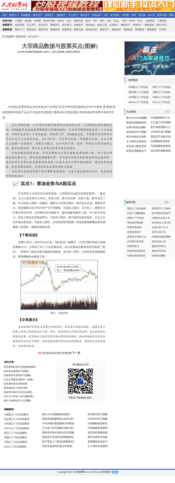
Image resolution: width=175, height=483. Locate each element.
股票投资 (55, 29)
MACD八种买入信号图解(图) (18, 396)
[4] (51, 353)
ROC (140, 20)
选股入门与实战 (161, 92)
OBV (101, 20)
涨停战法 (90, 25)
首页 (4, 15)
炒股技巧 (49, 15)
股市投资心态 (159, 241)
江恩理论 (162, 21)
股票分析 (78, 29)
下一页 (76, 353)
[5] (54, 353)
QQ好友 (45, 52)
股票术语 (43, 29)
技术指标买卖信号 (161, 213)
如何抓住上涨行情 (161, 222)
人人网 (52, 52)
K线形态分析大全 (161, 218)
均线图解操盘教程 (161, 146)
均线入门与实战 (161, 97)
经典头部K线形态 (136, 255)
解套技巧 (125, 25)
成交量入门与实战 (138, 92)
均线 (133, 15)
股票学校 (21, 36)
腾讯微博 (37, 52)
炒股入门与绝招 (135, 218)
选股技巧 (61, 15)
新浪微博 (29, 52)
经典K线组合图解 (136, 127)
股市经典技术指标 (136, 136)
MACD (151, 15)
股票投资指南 (134, 227)
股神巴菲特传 (159, 251)
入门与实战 (138, 102)
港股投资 (116, 29)
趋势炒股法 (133, 246)
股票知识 (31, 29)
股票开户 (104, 29)
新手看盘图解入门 (161, 127)
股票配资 (140, 29)
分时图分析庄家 (135, 241)
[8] (66, 353)
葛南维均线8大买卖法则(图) (18, 392)
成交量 (141, 15)
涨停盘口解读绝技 (136, 146)
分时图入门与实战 (138, 97)
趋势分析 (78, 21)
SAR (124, 20)
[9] (70, 353)
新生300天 (161, 25)
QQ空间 (20, 52)
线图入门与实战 (138, 87)
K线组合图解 (158, 255)
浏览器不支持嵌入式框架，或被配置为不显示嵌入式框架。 (59, 432)
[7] (62, 353)
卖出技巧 (85, 15)
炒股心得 (102, 25)
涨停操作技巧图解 (136, 132)
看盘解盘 (26, 15)
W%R (132, 20)
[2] (43, 353)
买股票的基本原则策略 (15, 383)
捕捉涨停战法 (159, 246)
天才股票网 (8, 36)
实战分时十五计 (160, 227)
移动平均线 (49, 21)
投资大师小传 (159, 232)
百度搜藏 (60, 52)
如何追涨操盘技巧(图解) (16, 371)
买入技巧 (73, 15)
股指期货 (151, 29)
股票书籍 (162, 15)
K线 (106, 15)
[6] (58, 353)
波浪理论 (150, 21)
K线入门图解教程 (136, 213)
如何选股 (19, 25)
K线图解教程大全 (160, 117)
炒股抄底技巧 (134, 232)
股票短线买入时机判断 (15, 388)
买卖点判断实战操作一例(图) (18, 379)
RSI (95, 20)
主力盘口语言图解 (161, 122)
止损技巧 (114, 25)
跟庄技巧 (37, 15)
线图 (18, 21)
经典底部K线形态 (136, 251)
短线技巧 (78, 25)
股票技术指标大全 (136, 237)
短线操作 (96, 15)
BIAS (88, 20)
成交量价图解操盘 (161, 150)
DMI (109, 20)
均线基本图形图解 (161, 237)
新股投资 (67, 29)
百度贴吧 (76, 52)
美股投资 (128, 29)
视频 (171, 15)
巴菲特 (162, 29)
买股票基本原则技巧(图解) (17, 375)
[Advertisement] (60, 79)
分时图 (125, 15)
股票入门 (14, 15)
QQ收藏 (68, 52)
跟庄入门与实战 (161, 87)
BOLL (116, 20)
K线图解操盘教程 (160, 141)
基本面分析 (91, 29)
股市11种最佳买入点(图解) (17, 400)
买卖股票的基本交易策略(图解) (20, 367)
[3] (47, 353)
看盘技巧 (55, 25)
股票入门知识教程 (136, 208)
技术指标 (114, 15)
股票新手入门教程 (161, 208)
